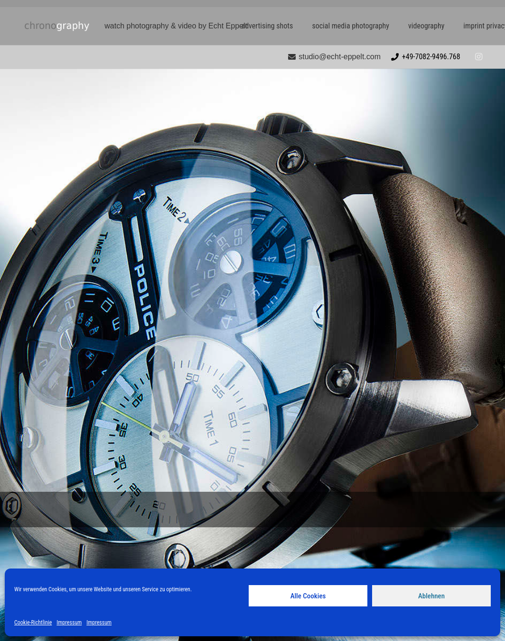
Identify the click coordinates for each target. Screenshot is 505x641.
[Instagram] (478, 56)
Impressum (69, 622)
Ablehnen (431, 596)
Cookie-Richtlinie (33, 622)
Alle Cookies (308, 596)
